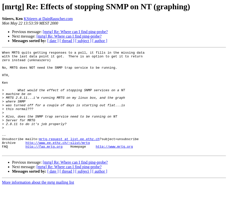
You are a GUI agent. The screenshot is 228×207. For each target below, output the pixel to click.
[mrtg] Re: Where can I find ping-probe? (75, 32)
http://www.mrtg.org (114, 166)
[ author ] (99, 41)
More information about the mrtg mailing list (38, 202)
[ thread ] (67, 41)
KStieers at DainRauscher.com (48, 19)
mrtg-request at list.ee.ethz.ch (69, 157)
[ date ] (53, 41)
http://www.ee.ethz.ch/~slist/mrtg (58, 161)
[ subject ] (83, 41)
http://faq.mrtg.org (44, 166)
